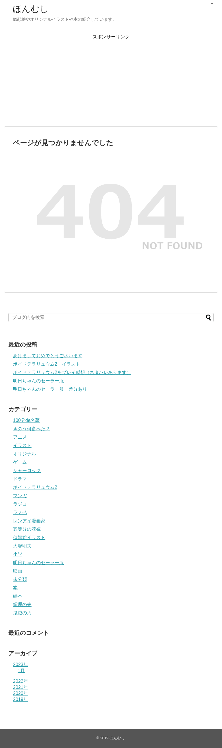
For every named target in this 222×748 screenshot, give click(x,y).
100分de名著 (26, 420)
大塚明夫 (22, 545)
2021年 (20, 687)
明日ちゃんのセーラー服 (38, 380)
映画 (17, 571)
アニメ (20, 437)
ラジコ (20, 504)
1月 (21, 670)
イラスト (22, 445)
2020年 (20, 693)
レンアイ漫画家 (29, 520)
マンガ (20, 495)
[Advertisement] (111, 80)
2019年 (20, 699)
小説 (17, 554)
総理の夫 (22, 604)
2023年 (20, 664)
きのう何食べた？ (31, 428)
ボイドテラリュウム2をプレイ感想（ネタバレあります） (72, 372)
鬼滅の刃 (22, 612)
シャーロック (27, 470)
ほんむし (31, 9)
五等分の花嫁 (27, 529)
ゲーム (20, 462)
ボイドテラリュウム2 (35, 487)
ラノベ (20, 512)
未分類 (20, 579)
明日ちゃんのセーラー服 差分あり (50, 389)
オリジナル (24, 453)
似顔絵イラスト (29, 537)
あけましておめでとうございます (47, 355)
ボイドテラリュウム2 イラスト (46, 364)
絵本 (17, 596)
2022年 (20, 681)
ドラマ (20, 478)
